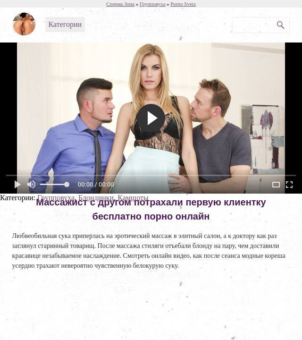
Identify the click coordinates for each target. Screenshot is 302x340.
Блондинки (96, 198)
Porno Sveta (182, 4)
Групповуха (56, 198)
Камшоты (133, 198)
